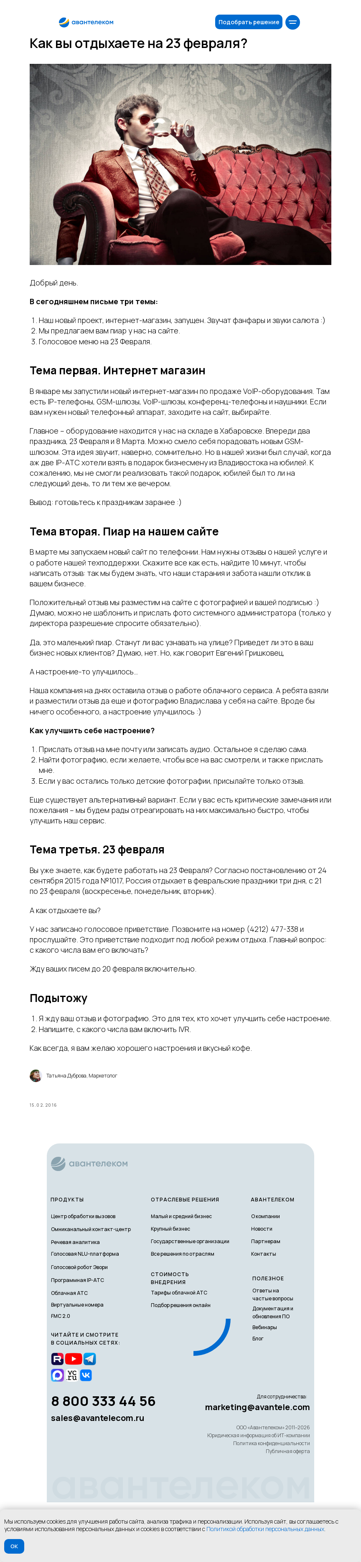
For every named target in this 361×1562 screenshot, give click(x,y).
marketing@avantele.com (257, 1466)
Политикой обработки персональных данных (265, 1529)
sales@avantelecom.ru (97, 1477)
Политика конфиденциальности (271, 1502)
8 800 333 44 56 (103, 1460)
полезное (268, 1338)
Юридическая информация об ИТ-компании (258, 1495)
